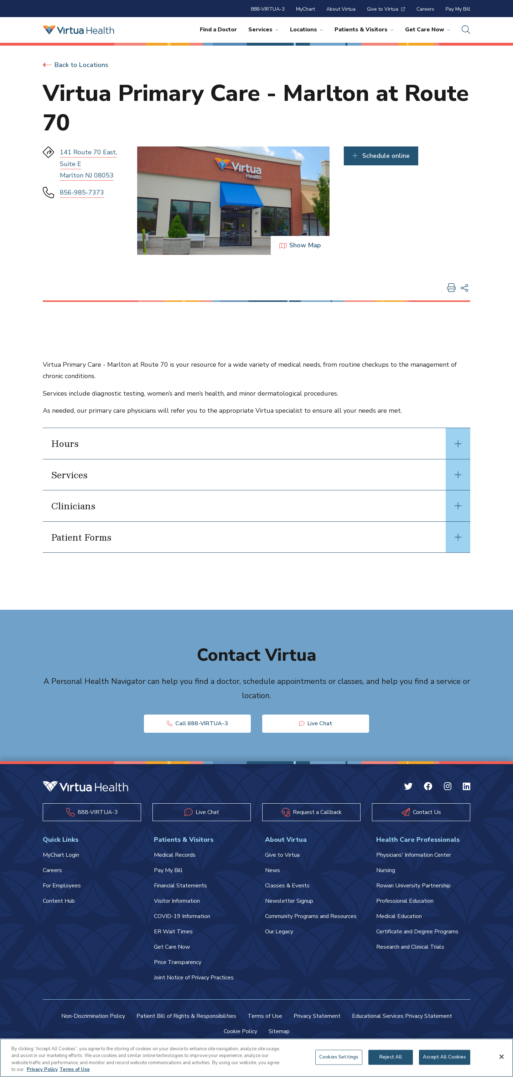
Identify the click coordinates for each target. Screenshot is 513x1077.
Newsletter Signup (289, 901)
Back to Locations (75, 65)
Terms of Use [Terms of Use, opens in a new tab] (74, 1069)
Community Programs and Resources (311, 916)
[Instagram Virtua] (447, 787)
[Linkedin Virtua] (466, 787)
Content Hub (59, 901)
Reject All (390, 1057)
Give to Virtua (386, 9)
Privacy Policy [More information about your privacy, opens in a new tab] (42, 1069)
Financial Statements (180, 886)
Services (263, 30)
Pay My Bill (458, 9)
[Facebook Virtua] (428, 787)
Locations (306, 30)
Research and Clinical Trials (410, 947)
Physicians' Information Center (413, 855)
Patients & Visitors (364, 30)
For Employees (62, 886)
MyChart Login (61, 855)
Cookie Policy (240, 1031)
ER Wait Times (173, 932)
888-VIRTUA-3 (268, 9)
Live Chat (315, 723)
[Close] (501, 1057)
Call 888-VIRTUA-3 (197, 723)
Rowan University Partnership (413, 886)
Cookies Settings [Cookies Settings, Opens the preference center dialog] (338, 1057)
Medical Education (399, 916)
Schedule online (381, 155)
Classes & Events (287, 886)
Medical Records (175, 855)
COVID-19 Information (182, 916)
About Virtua (341, 9)
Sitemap (279, 1031)
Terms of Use (265, 1016)
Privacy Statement (317, 1016)
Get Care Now (427, 30)
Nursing (385, 870)
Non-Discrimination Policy (93, 1016)
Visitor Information (177, 901)
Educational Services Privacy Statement (402, 1016)
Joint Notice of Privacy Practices (194, 977)
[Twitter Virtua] (408, 787)
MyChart (305, 9)
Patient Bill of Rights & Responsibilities (186, 1016)
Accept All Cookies (444, 1057)
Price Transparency (177, 962)
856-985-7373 (82, 192)
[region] (256, 1058)
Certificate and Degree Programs (417, 932)
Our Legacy (279, 932)
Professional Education (405, 901)
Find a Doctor (218, 30)
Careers (425, 9)
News (272, 870)
